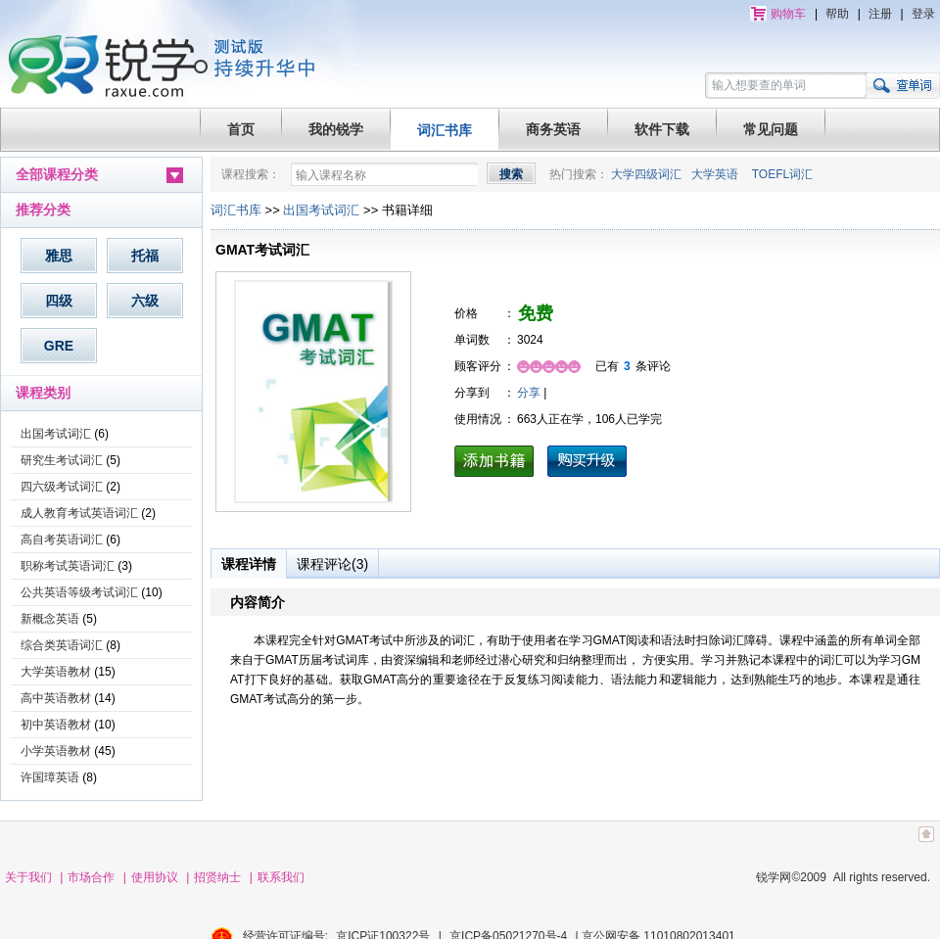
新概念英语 (50, 619)
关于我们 (28, 877)
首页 (241, 129)
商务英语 (553, 129)
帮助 (837, 14)
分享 (528, 392)
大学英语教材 (56, 672)
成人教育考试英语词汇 (79, 513)
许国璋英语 (50, 777)
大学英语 (714, 174)
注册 (880, 14)
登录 (923, 14)
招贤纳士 (217, 877)
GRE (58, 345)
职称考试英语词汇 (68, 566)
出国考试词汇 (56, 434)
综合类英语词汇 (62, 645)
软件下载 (661, 129)
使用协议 (154, 877)
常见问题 (770, 129)
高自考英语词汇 (62, 539)
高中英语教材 (56, 698)
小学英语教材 (56, 751)
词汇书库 (444, 130)
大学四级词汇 (646, 174)
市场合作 (91, 877)
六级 (145, 300)
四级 (58, 300)
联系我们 (281, 877)
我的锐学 (335, 129)
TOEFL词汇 (782, 174)
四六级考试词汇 (62, 486)
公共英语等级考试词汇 (79, 592)
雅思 (58, 255)
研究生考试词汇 (62, 460)
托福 (145, 255)
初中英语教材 (56, 724)
